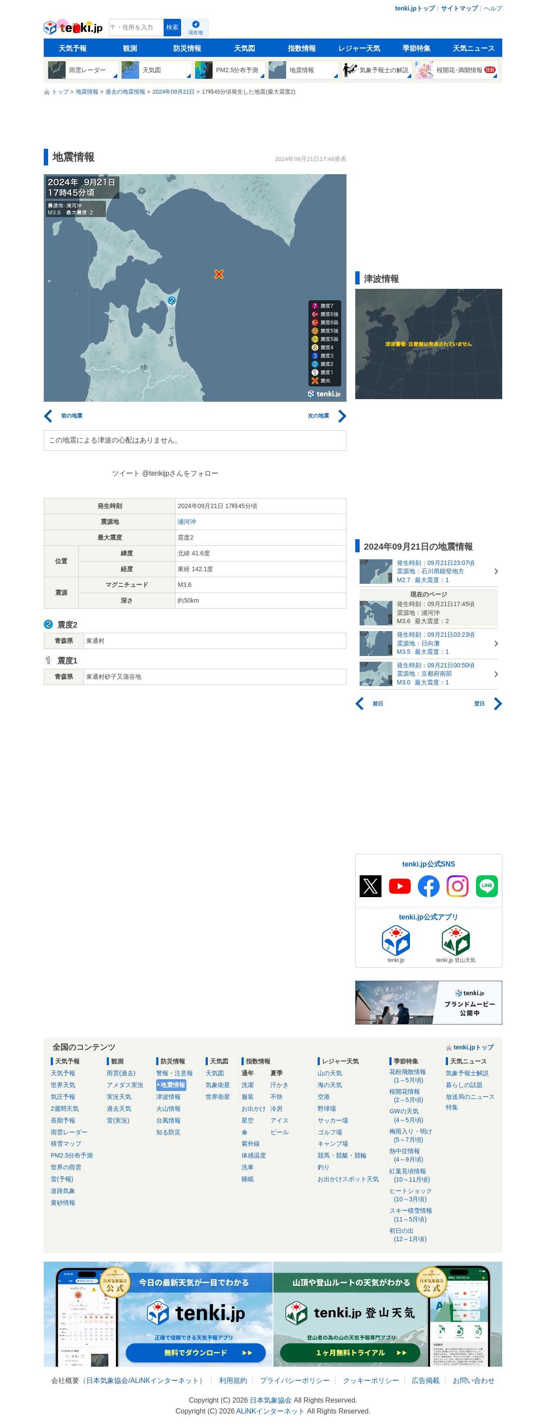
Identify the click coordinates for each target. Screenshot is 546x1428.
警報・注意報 (174, 1073)
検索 (172, 27)
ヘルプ (493, 8)
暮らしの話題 (464, 1084)
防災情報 (187, 48)
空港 (324, 1096)
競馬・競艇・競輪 (342, 1155)
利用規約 (233, 1380)
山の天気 (330, 1073)
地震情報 (173, 1084)
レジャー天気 (359, 48)
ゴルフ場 (330, 1132)
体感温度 (254, 1155)
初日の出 (414, 1235)
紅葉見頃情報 (414, 1176)
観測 (130, 48)
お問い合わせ (474, 1380)
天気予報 (73, 48)
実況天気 (119, 1096)
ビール (279, 1132)
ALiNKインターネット (164, 1380)
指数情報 (302, 48)
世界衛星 (218, 1096)
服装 (248, 1096)
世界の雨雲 (66, 1167)
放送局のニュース (470, 1096)
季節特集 (416, 48)
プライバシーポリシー (295, 1380)
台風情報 (168, 1120)
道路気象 (63, 1190)
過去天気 (119, 1108)
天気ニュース (474, 48)
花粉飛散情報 (414, 1076)
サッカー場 (333, 1120)
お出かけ (254, 1108)
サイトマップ (459, 8)
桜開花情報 (414, 1096)
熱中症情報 (414, 1155)
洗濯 (248, 1084)
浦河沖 (187, 521)
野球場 (327, 1108)
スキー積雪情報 (414, 1215)
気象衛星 (218, 1084)
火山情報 (168, 1108)
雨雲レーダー (69, 1132)
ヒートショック (414, 1195)
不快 (276, 1096)
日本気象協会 (107, 1380)
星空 (248, 1120)
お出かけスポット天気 (348, 1178)
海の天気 (330, 1084)
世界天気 (63, 1084)
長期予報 (63, 1120)
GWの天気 (414, 1116)
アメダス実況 (125, 1084)
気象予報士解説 (467, 1073)
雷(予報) (62, 1178)
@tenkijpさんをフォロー (180, 473)
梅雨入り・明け (414, 1136)
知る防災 (168, 1132)
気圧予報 (63, 1096)
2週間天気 (65, 1108)
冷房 (276, 1108)
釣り (324, 1167)
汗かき (279, 1084)
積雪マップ (66, 1143)
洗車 (248, 1167)
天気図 (244, 48)
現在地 (196, 32)
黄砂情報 (63, 1202)
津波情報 (168, 1096)
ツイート (126, 473)
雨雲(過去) (121, 1073)
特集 (452, 1107)
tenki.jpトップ (415, 8)
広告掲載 (426, 1380)
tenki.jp (74, 30)
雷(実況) (118, 1120)
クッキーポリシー (371, 1380)
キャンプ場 (333, 1143)
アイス (279, 1120)
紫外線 (251, 1143)
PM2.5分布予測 (72, 1155)
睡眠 (248, 1178)
